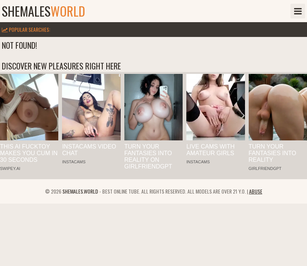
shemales (43, 11)
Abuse (255, 191)
